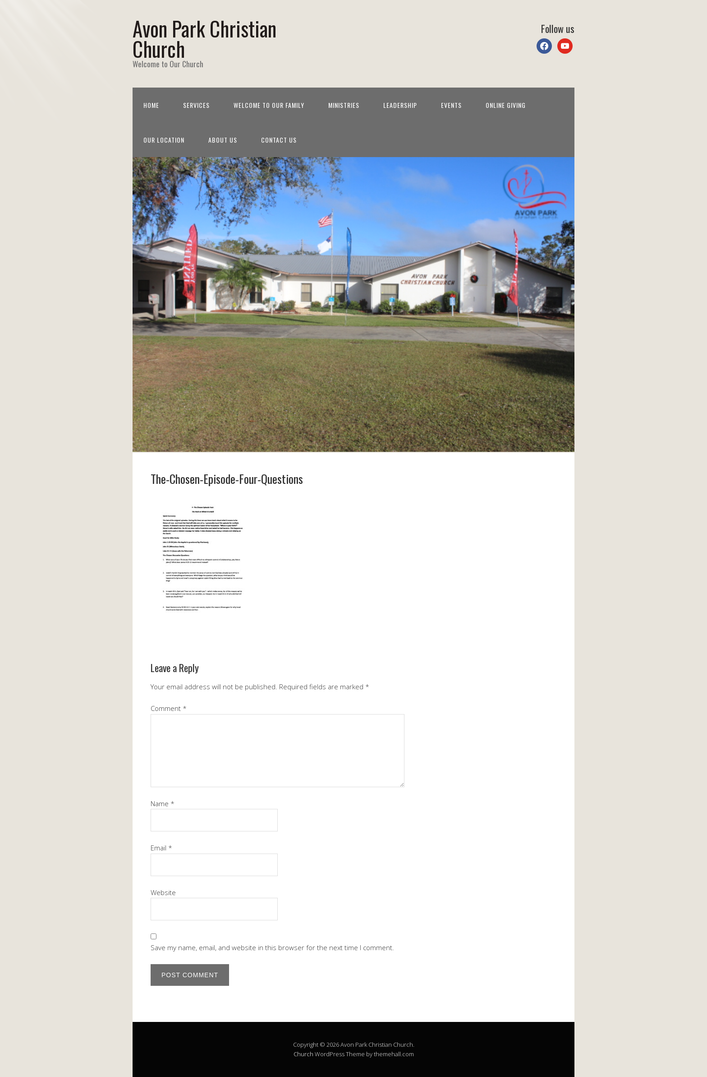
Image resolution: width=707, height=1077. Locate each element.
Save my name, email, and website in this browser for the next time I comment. (272, 947)
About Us (222, 139)
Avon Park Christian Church (204, 38)
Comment (169, 708)
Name (162, 803)
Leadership (400, 105)
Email (161, 847)
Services (196, 105)
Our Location (163, 139)
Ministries (343, 105)
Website (163, 892)
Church (303, 1054)
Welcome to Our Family (269, 105)
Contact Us (279, 139)
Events (451, 105)
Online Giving (506, 105)
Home (151, 105)
